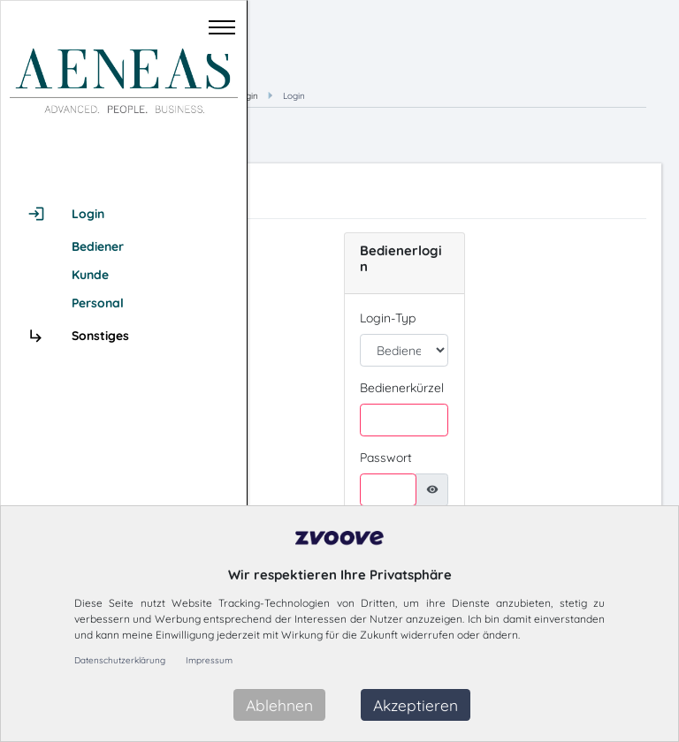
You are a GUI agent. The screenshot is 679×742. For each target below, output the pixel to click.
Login (488, 96)
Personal (98, 303)
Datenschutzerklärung (119, 660)
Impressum (209, 660)
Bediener (98, 246)
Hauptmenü (380, 96)
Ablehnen (279, 705)
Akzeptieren (415, 705)
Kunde (90, 275)
